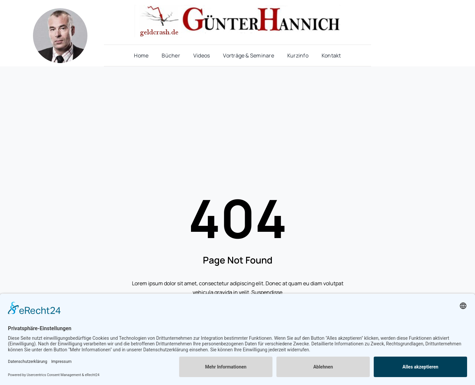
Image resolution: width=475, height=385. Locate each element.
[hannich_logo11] (237, 7)
